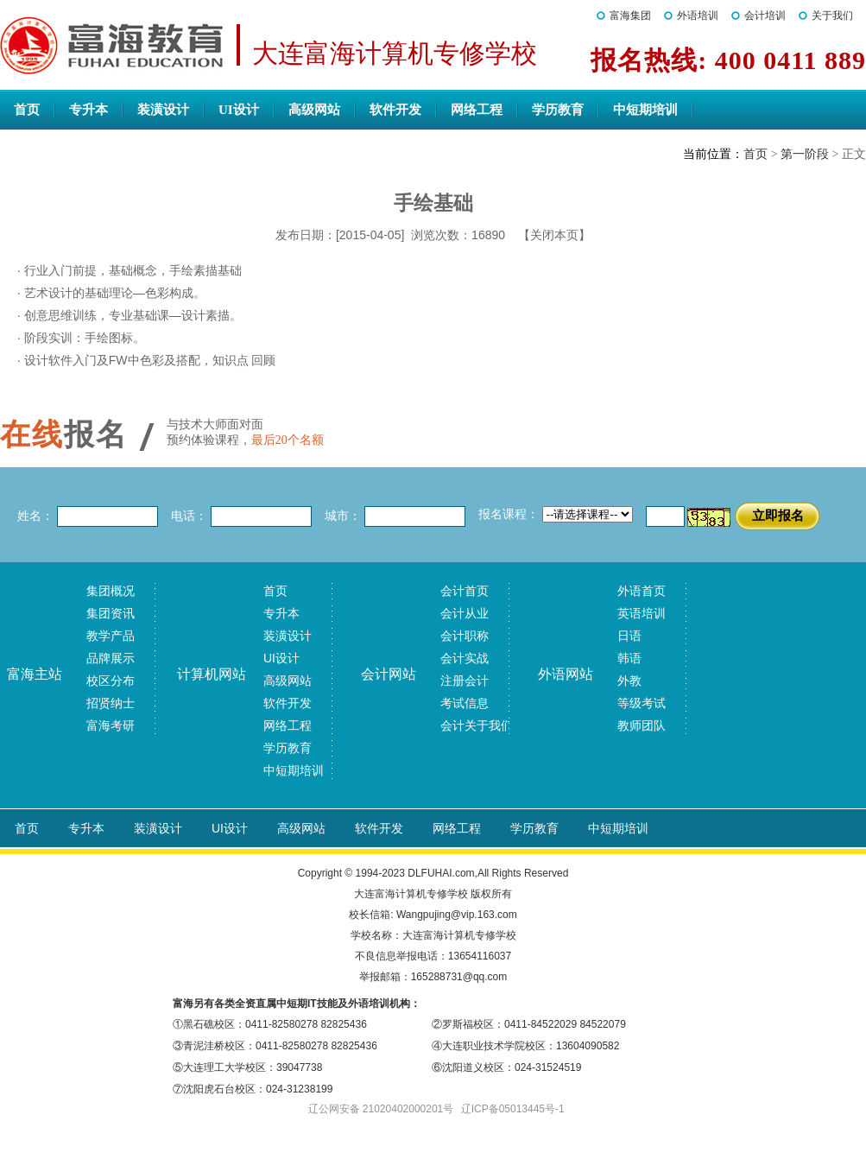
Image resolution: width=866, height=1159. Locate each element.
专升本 (88, 110)
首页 (27, 110)
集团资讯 (110, 613)
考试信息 (464, 703)
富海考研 (110, 725)
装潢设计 (163, 110)
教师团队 (641, 725)
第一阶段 (805, 154)
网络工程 (477, 110)
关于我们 (832, 16)
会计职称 (464, 636)
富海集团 (630, 16)
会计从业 (464, 613)
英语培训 (641, 613)
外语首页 (641, 591)
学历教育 (558, 110)
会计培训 (765, 16)
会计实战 (464, 658)
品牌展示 (110, 658)
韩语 (629, 658)
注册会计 (464, 680)
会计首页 (464, 591)
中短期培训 (645, 110)
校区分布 (110, 680)
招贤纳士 (110, 703)
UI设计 (238, 110)
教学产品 (110, 636)
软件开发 (395, 110)
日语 (629, 636)
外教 (629, 680)
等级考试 (641, 703)
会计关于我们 (476, 725)
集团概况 (110, 591)
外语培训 (697, 16)
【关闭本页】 (554, 235)
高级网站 (314, 110)
